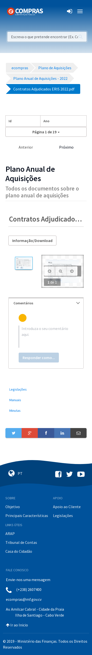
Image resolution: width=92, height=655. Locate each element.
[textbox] (46, 337)
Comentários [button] (46, 303)
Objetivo (12, 506)
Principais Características (26, 515)
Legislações (63, 515)
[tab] (46, 303)
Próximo (66, 147)
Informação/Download (32, 240)
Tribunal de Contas (21, 542)
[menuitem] (46, 389)
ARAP (10, 533)
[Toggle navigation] (49, 11)
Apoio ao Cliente (67, 506)
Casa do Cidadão (18, 551)
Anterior (26, 147)
